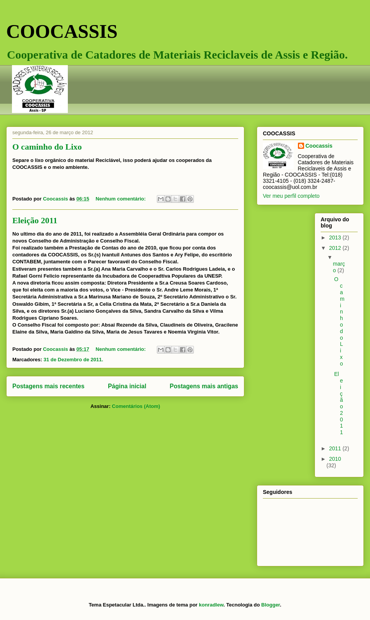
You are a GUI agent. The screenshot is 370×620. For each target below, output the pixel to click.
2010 (335, 459)
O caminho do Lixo (47, 147)
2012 (336, 248)
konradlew (211, 605)
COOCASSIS (62, 31)
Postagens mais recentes (48, 386)
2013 (336, 237)
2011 (336, 448)
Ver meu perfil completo (291, 196)
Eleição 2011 (34, 220)
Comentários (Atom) (136, 406)
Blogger (270, 605)
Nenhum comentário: (121, 199)
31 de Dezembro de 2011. (73, 359)
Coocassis (319, 146)
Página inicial (127, 386)
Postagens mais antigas (204, 386)
